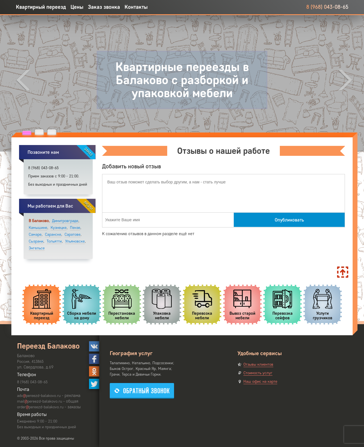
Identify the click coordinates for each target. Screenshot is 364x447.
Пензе (75, 227)
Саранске (53, 234)
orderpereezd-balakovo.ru (40, 407)
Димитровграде (65, 220)
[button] (26, 132)
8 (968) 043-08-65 (327, 7)
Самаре (35, 234)
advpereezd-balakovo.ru (39, 395)
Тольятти (54, 241)
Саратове (72, 234)
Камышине (38, 227)
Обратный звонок (142, 391)
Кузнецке (59, 227)
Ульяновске (75, 241)
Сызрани (36, 241)
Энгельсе (37, 248)
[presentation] (23, 80)
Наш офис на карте (260, 381)
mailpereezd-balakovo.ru (39, 401)
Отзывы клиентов (258, 364)
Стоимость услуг (257, 373)
